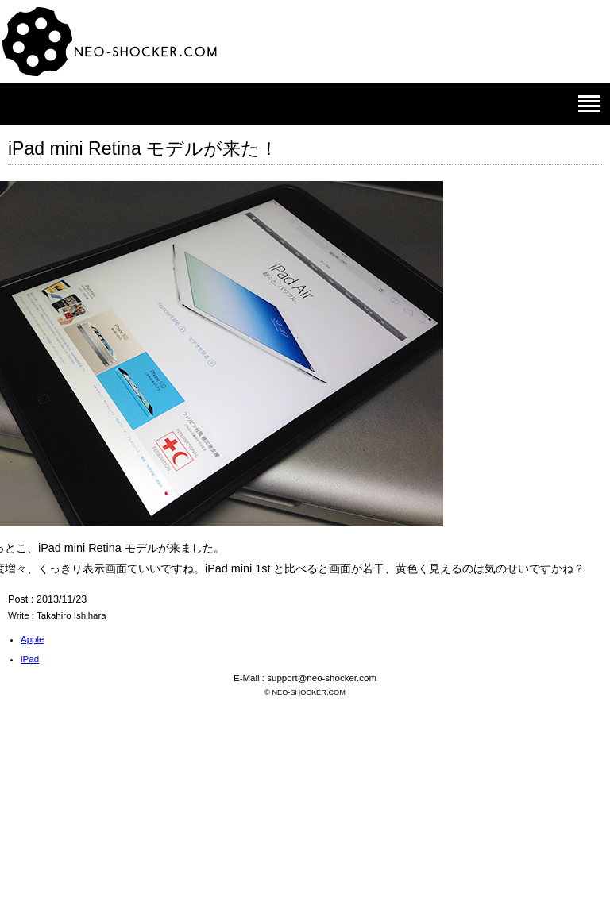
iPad (30, 659)
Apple (32, 639)
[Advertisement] (305, 783)
